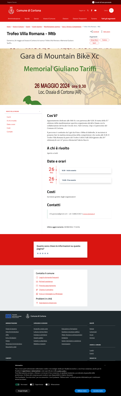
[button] (104, 365)
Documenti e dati (11, 347)
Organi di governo (11, 329)
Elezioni (65, 18)
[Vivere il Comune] (49, 19)
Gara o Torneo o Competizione (71, 26)
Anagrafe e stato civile (41, 329)
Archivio (92, 338)
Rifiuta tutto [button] (82, 391)
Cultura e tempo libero (41, 332)
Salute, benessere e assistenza (71, 341)
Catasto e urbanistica (40, 341)
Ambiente (65, 338)
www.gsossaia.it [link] (89, 214)
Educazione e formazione (69, 329)
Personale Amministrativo (14, 344)
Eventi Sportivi (37, 26)
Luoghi (92, 350)
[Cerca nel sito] (111, 10)
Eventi (28, 26)
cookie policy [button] (61, 371)
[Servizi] (36, 19)
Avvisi (91, 335)
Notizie (92, 329)
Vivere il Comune (18, 26)
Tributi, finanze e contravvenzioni (72, 335)
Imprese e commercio (40, 335)
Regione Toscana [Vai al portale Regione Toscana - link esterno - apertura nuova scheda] (12, 2)
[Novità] (27, 19)
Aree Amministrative (12, 332)
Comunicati (93, 332)
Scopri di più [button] (22, 391)
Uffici (7, 335)
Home (9, 26)
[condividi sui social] (94, 31)
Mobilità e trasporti (39, 344)
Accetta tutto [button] (98, 391)
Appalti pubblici (38, 338)
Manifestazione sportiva (52, 26)
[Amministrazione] (14, 19)
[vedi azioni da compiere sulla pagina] (105, 31)
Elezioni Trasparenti (80, 18)
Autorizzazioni (66, 344)
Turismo (94, 18)
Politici (8, 341)
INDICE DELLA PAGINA (23, 111)
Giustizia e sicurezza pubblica (71, 332)
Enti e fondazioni (11, 338)
